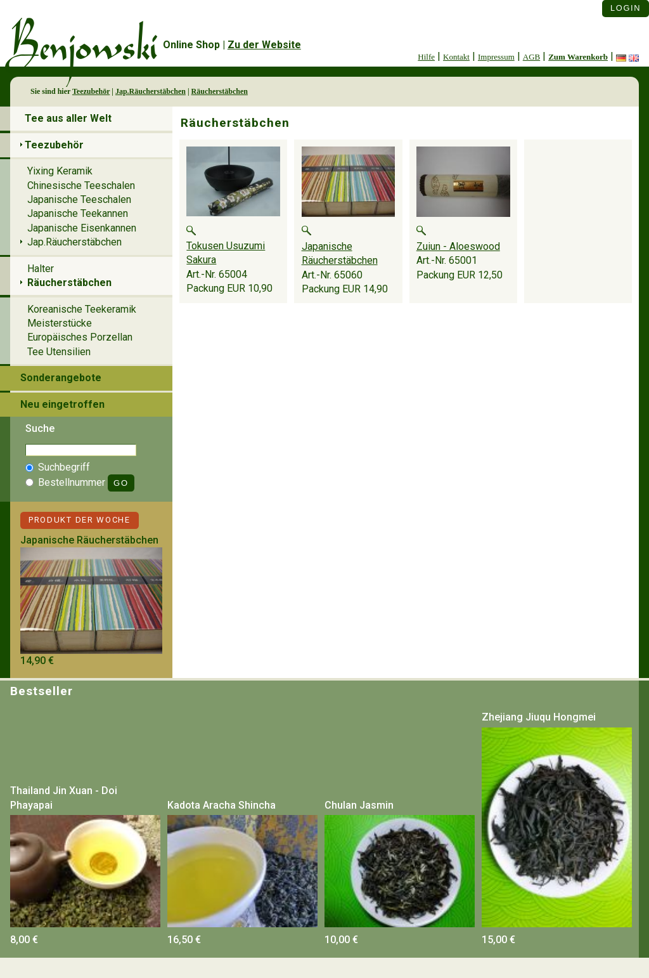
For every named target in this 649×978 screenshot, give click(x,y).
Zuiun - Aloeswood (458, 246)
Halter (40, 269)
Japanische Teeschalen (79, 199)
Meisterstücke (59, 323)
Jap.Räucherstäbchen (150, 91)
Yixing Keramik (60, 171)
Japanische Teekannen (77, 213)
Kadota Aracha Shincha (221, 805)
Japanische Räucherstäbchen (89, 540)
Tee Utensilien (59, 352)
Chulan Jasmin (359, 805)
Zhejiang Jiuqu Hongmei (539, 717)
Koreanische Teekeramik (81, 309)
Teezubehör (91, 91)
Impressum (496, 57)
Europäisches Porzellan (79, 337)
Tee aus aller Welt (68, 118)
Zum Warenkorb (578, 57)
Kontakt (456, 57)
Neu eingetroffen (62, 404)
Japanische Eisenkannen (81, 228)
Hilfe (426, 57)
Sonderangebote (60, 378)
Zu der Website (264, 45)
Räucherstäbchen (219, 91)
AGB (531, 57)
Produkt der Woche (80, 520)
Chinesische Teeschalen (81, 185)
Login (625, 8)
